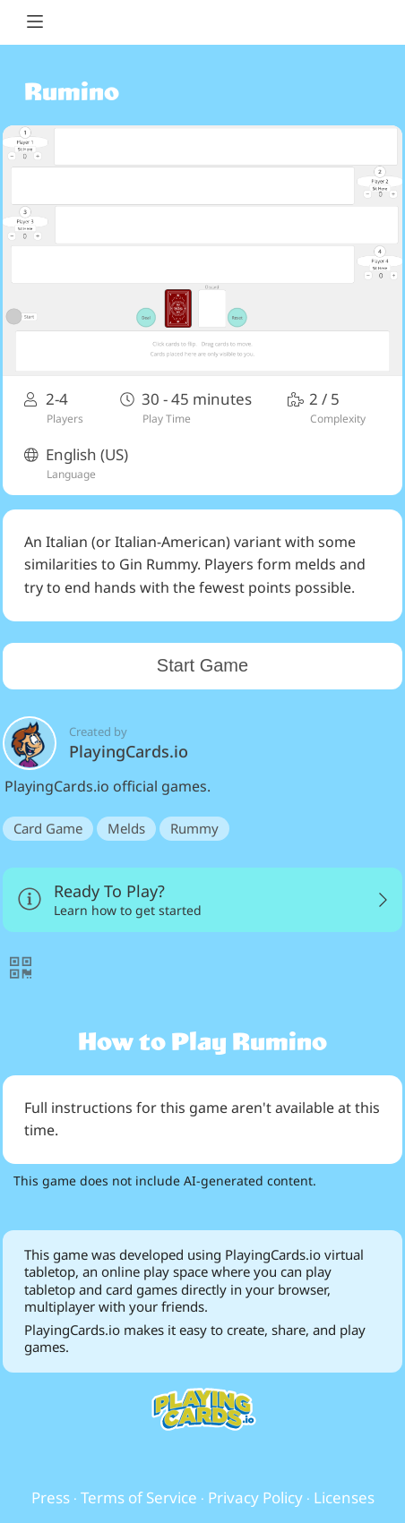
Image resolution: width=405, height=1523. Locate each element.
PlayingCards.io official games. (202, 786)
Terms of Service (139, 1497)
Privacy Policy (255, 1497)
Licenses (344, 1497)
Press (50, 1497)
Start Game (202, 665)
